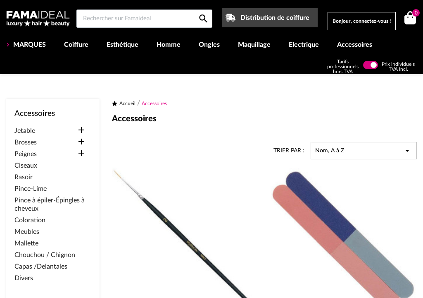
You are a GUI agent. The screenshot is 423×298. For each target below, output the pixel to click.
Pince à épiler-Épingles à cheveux (49, 204)
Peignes (25, 154)
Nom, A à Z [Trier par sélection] (363, 151)
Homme (169, 44)
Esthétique (122, 44)
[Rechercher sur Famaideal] (144, 19)
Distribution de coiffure (274, 17)
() (414, 14)
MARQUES (29, 44)
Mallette (26, 243)
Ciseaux (25, 165)
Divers (23, 278)
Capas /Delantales (40, 266)
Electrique (304, 44)
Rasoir (23, 177)
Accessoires (354, 44)
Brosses (25, 142)
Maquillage (254, 44)
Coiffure (76, 44)
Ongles (209, 44)
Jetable (24, 130)
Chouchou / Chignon (44, 255)
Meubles (26, 231)
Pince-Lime (30, 188)
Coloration (29, 220)
